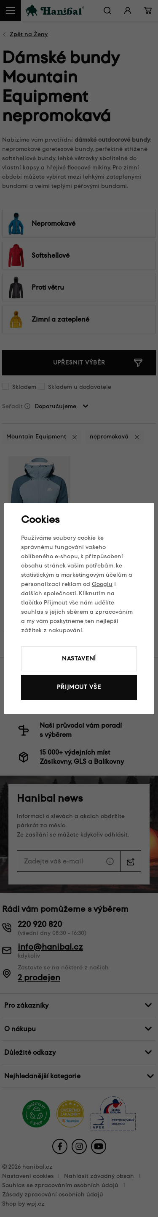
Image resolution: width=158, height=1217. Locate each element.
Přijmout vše (79, 687)
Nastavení (79, 658)
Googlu (102, 584)
